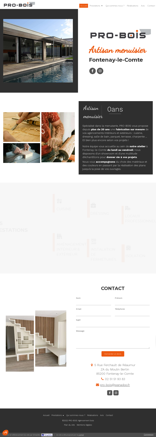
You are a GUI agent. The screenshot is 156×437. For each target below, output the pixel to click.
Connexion (148, 434)
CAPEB (81, 435)
